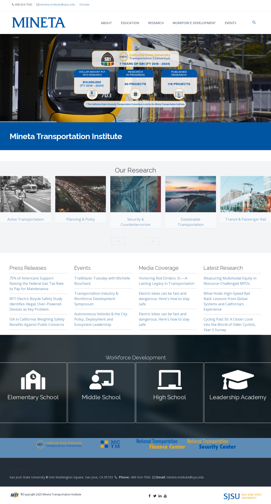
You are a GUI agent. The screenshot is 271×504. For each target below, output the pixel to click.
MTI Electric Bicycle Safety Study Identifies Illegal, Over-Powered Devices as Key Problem (36, 304)
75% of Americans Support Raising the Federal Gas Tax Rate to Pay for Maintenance (37, 283)
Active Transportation (25, 222)
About (106, 23)
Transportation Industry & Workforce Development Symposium (96, 298)
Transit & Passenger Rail (245, 222)
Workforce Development (194, 23)
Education (130, 23)
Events (230, 23)
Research (156, 23)
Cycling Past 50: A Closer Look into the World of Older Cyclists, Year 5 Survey (230, 324)
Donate (85, 4)
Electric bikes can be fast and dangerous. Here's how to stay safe (164, 298)
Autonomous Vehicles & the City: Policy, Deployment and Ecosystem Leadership (101, 319)
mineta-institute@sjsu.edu (57, 4)
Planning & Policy (80, 222)
